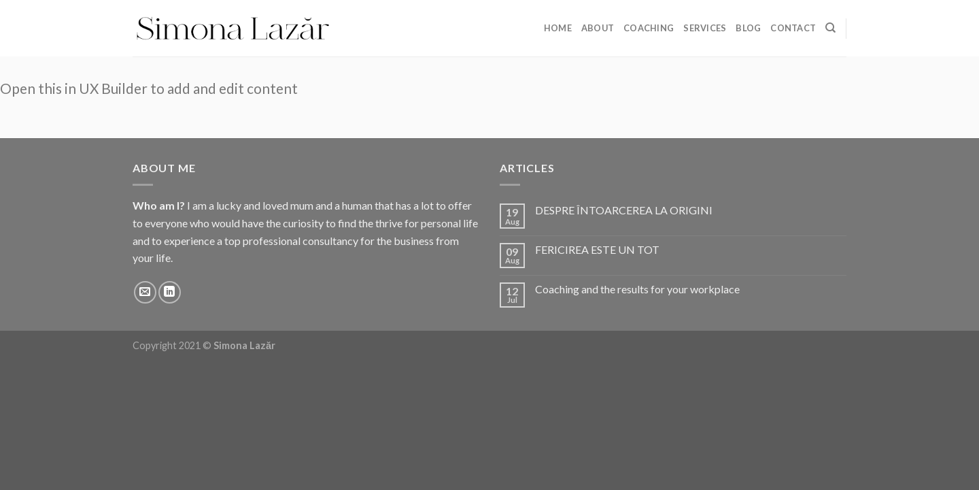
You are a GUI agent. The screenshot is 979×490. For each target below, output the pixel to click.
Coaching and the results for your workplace (637, 288)
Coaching (648, 27)
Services (704, 27)
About (597, 27)
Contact (793, 27)
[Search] (830, 28)
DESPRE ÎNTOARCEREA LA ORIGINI (623, 209)
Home (558, 27)
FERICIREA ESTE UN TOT (597, 249)
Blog (748, 27)
